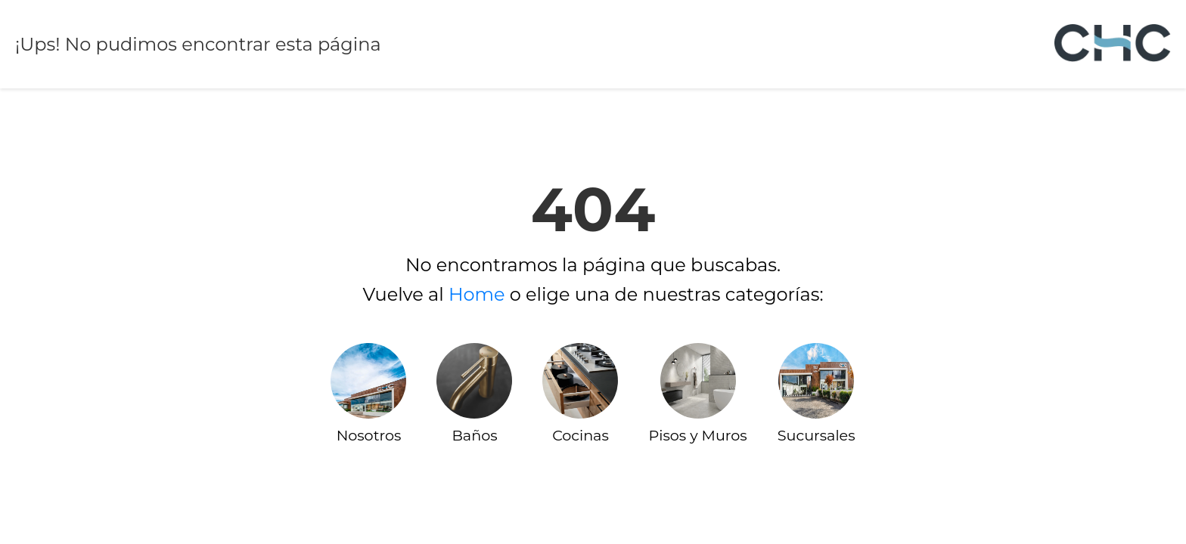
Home (477, 294)
